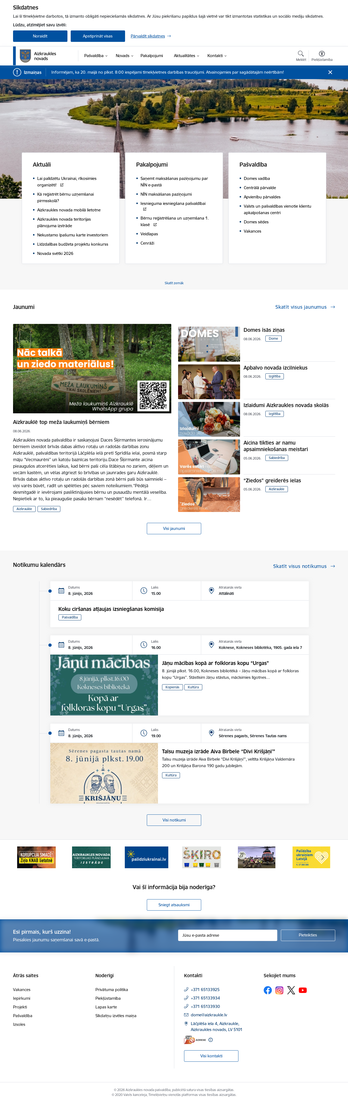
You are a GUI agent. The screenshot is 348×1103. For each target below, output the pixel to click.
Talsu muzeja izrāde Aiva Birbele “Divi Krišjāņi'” (218, 751)
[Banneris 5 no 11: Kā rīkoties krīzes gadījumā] (256, 857)
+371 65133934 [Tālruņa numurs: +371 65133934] (205, 998)
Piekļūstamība (108, 998)
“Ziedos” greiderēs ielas (272, 480)
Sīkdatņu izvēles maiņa (115, 1015)
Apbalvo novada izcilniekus (275, 367)
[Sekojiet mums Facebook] (268, 990)
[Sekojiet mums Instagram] (279, 990)
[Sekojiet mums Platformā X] (291, 990)
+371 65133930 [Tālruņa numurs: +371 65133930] (205, 1006)
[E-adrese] (195, 1039)
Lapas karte (106, 1007)
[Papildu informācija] (211, 1040)
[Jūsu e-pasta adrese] (227, 935)
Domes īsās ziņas (264, 330)
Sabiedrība (49, 509)
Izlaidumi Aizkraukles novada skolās (286, 405)
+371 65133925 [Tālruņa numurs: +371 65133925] (205, 989)
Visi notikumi (174, 820)
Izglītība (274, 376)
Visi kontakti (211, 1055)
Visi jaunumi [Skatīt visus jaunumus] (174, 528)
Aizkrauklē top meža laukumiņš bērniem (61, 422)
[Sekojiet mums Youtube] (303, 990)
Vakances (21, 989)
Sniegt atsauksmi (174, 904)
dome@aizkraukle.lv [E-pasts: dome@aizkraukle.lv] (209, 1014)
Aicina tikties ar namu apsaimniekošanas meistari (276, 445)
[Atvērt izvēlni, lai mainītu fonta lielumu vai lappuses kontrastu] (322, 56)
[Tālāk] (322, 857)
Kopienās (172, 687)
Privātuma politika (111, 989)
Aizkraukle (24, 509)
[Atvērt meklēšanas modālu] (301, 56)
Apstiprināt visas (98, 36)
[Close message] (330, 72)
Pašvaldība (70, 617)
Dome (273, 338)
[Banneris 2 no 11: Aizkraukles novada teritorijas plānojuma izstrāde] (91, 857)
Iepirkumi (21, 998)
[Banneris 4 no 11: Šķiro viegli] (201, 857)
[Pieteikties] (308, 935)
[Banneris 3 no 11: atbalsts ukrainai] (146, 857)
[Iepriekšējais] (25, 857)
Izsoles (19, 1024)
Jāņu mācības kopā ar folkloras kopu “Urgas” (215, 663)
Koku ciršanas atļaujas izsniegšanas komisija (111, 609)
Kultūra (193, 687)
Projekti (20, 1007)
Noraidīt (40, 36)
